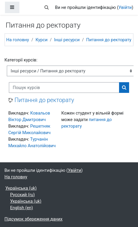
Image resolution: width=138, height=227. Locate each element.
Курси (41, 39)
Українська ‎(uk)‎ (20, 188)
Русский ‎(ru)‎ (22, 194)
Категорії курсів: (20, 60)
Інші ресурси (66, 39)
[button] (47, 7)
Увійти (125, 7)
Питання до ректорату (108, 39)
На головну (17, 39)
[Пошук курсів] (64, 87)
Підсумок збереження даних (33, 219)
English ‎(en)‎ (21, 207)
